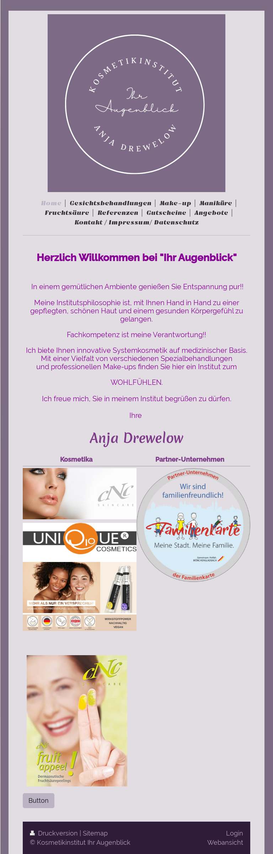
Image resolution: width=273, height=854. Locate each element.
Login (234, 833)
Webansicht (225, 842)
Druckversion (55, 833)
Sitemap (95, 833)
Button (38, 800)
